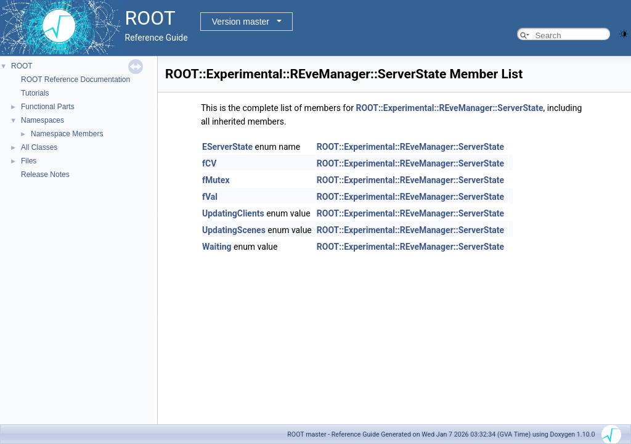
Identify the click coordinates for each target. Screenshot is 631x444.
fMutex (216, 180)
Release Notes (45, 174)
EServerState (227, 147)
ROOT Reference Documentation (75, 79)
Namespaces (42, 120)
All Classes (39, 147)
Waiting (217, 247)
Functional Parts (48, 106)
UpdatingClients (233, 213)
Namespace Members (67, 134)
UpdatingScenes (234, 230)
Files (28, 161)
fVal (210, 197)
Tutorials (35, 93)
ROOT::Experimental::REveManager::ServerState (449, 108)
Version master (240, 22)
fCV (209, 163)
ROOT (22, 66)
